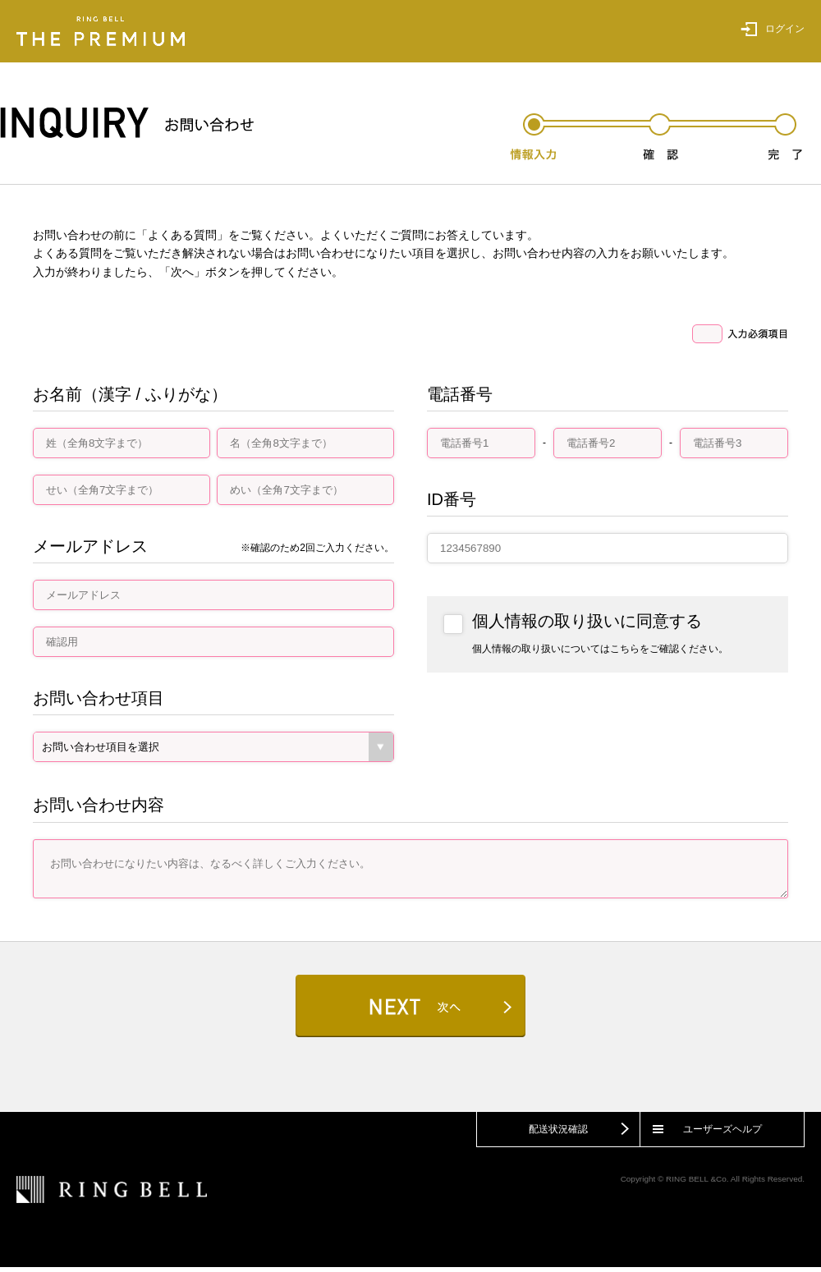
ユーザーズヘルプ (722, 1134)
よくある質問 (182, 234)
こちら (625, 648)
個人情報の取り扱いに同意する (587, 621)
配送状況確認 (558, 1134)
